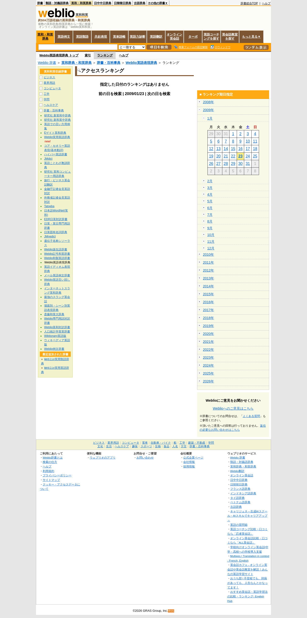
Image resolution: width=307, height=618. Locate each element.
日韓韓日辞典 (122, 3)
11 (255, 141)
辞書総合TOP (249, 3)
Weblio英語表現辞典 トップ (58, 55)
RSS (171, 611)
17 (248, 149)
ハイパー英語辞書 (55, 154)
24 (248, 156)
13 (218, 149)
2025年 (208, 373)
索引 (88, 55)
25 (255, 156)
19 (211, 156)
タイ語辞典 (237, 497)
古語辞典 (139, 3)
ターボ (193, 36)
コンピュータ (52, 88)
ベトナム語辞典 (240, 502)
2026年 (208, 381)
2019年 (208, 326)
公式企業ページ (193, 457)
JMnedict (50, 236)
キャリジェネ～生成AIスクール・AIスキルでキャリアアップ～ (247, 516)
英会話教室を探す (230, 36)
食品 (166, 446)
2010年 (208, 254)
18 (255, 149)
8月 (210, 221)
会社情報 (189, 461)
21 (226, 156)
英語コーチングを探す (211, 36)
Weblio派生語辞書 (55, 249)
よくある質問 (251, 416)
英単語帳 (119, 36)
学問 (46, 99)
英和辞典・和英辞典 (76, 63)
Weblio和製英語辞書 (57, 258)
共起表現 (100, 36)
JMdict (48, 158)
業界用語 (49, 83)
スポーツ (146, 446)
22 (233, 156)
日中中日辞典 (102, 3)
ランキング (105, 55)
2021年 (208, 342)
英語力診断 (137, 36)
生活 (109, 446)
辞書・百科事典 (108, 63)
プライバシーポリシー (57, 475)
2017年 (208, 310)
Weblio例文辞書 (54, 349)
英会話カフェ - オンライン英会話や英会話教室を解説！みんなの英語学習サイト (247, 569)
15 (233, 149)
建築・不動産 (196, 442)
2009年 (208, 110)
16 (240, 149)
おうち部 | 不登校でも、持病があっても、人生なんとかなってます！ (247, 583)
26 (211, 164)
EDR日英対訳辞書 (55, 219)
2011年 (208, 262)
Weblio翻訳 (237, 471)
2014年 (208, 286)
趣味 (135, 446)
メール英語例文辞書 (57, 275)
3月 (210, 188)
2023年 (208, 357)
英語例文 (64, 36)
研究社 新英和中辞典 (57, 115)
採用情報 (189, 466)
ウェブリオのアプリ (103, 457)
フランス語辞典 (240, 488)
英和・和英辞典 (81, 3)
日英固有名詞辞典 (55, 232)
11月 (210, 241)
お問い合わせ (145, 457)
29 (233, 164)
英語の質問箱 (239, 524)
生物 (158, 446)
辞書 (40, 3)
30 (240, 164)
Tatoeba (49, 206)
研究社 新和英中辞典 (57, 119)
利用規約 (48, 471)
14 (226, 149)
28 (226, 164)
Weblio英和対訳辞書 (57, 327)
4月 (210, 194)
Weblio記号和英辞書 (57, 253)
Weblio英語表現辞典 (141, 63)
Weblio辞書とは (53, 457)
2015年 (208, 294)
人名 (175, 446)
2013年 (208, 278)
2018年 (208, 318)
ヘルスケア (51, 105)
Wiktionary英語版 (55, 336)
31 (248, 164)
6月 (210, 208)
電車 (145, 442)
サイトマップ (51, 479)
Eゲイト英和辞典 (55, 132)
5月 (210, 201)
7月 (210, 215)
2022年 (208, 349)
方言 (184, 446)
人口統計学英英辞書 (57, 331)
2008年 (208, 102)
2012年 (208, 270)
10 (248, 141)
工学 (46, 94)
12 (211, 149)
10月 (210, 235)
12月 (210, 248)
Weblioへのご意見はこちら (233, 408)
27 (218, 164)
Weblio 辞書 (47, 63)
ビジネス (49, 77)
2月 (210, 181)
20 (218, 156)
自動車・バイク (161, 442)
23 (240, 156)
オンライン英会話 (174, 36)
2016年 (208, 302)
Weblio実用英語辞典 (57, 137)
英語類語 (82, 36)
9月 (210, 228)
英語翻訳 (156, 36)
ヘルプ (266, 3)
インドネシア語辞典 (243, 493)
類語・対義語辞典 (57, 3)
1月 (210, 118)
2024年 (208, 365)
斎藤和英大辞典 (54, 314)
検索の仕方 (50, 461)
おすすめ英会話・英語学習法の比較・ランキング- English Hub (247, 596)
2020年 (208, 334)
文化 (100, 446)
